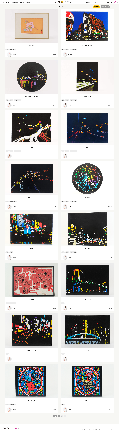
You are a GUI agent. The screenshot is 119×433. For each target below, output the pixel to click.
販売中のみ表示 (105, 6)
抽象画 (67, 100)
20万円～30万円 (73, 150)
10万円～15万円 (73, 100)
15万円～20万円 (17, 100)
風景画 (67, 49)
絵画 (63, 252)
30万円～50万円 (73, 49)
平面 (7, 49)
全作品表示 (96, 6)
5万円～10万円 (12, 49)
